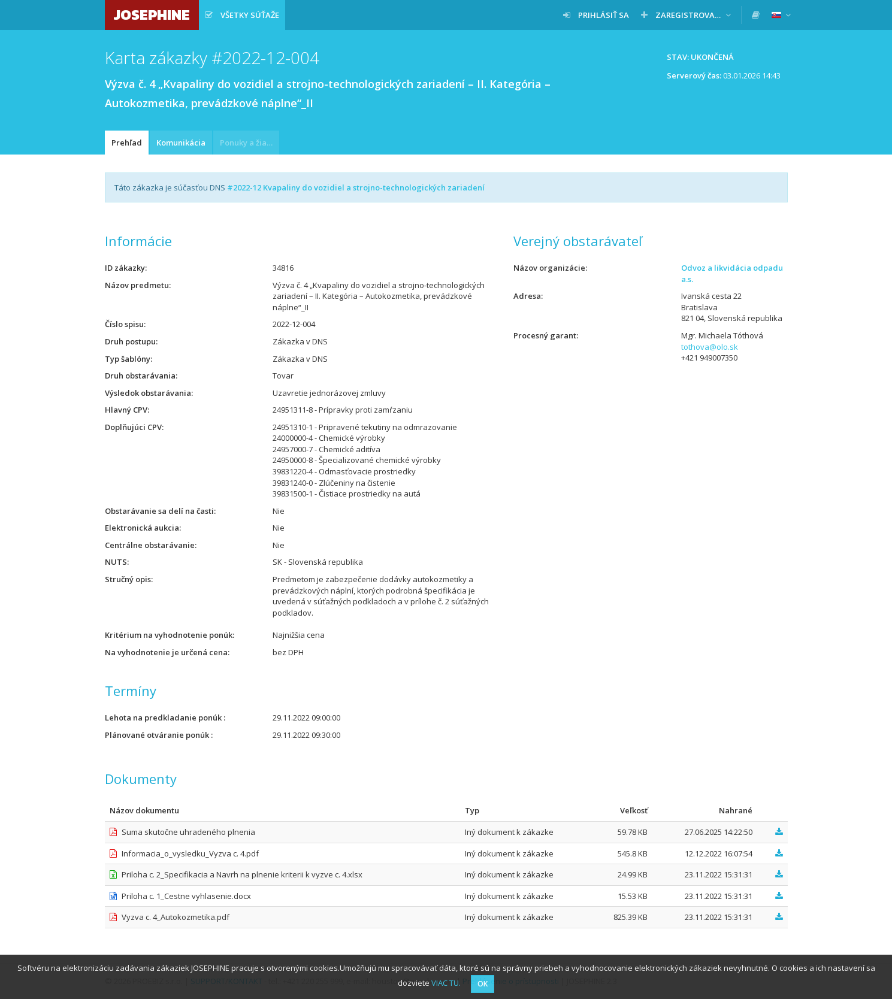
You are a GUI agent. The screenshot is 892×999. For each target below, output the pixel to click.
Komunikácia (180, 142)
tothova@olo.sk (709, 346)
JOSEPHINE (152, 14)
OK (482, 984)
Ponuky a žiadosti (249, 142)
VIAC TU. (446, 982)
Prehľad (126, 142)
